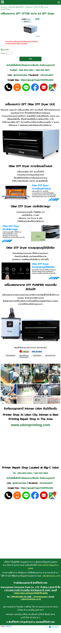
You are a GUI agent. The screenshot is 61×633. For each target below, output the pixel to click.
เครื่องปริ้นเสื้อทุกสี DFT (16, 7)
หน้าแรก (3, 7)
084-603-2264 (26, 70)
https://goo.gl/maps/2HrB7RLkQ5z (37, 80)
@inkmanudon (20, 75)
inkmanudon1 (46, 75)
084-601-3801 (43, 70)
